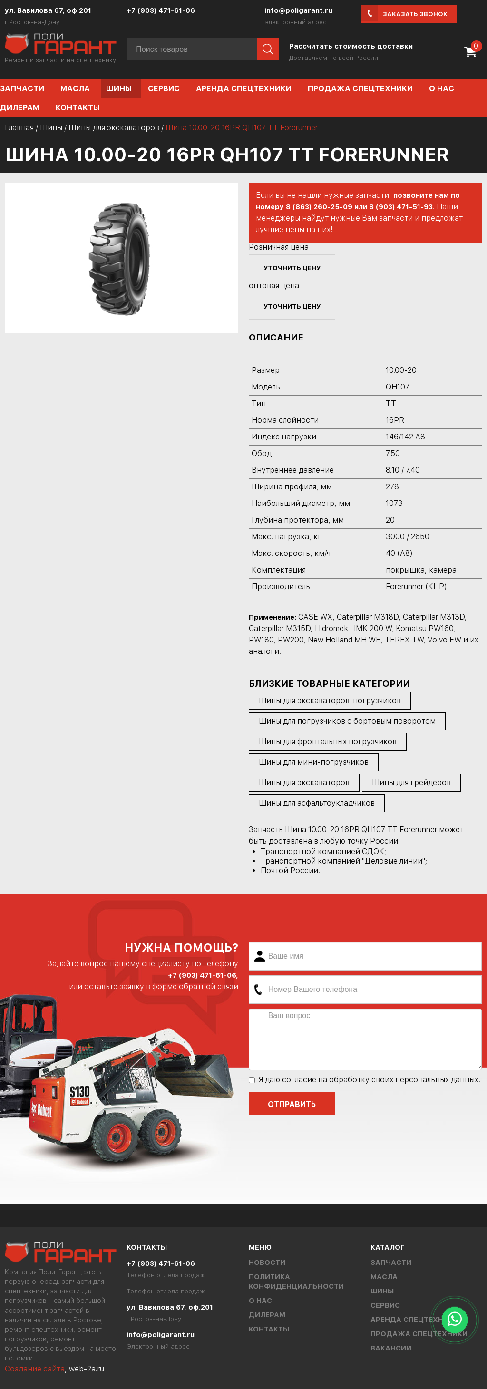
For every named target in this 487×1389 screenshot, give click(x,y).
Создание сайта (35, 1368)
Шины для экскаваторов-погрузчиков (330, 700)
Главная (19, 127)
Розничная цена (279, 247)
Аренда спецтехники (244, 88)
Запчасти (390, 1262)
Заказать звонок (415, 14)
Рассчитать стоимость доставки (351, 46)
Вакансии (390, 1348)
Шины (119, 88)
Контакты (78, 107)
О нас (441, 88)
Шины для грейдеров (411, 782)
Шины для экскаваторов (113, 127)
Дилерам (267, 1315)
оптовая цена (274, 285)
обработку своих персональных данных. (404, 1079)
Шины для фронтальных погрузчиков (328, 741)
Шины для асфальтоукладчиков (317, 802)
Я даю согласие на (364, 1079)
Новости (267, 1262)
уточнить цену (292, 268)
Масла (75, 88)
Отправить (292, 1104)
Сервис (164, 88)
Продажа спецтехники (360, 88)
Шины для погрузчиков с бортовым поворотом (347, 721)
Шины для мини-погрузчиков (314, 762)
